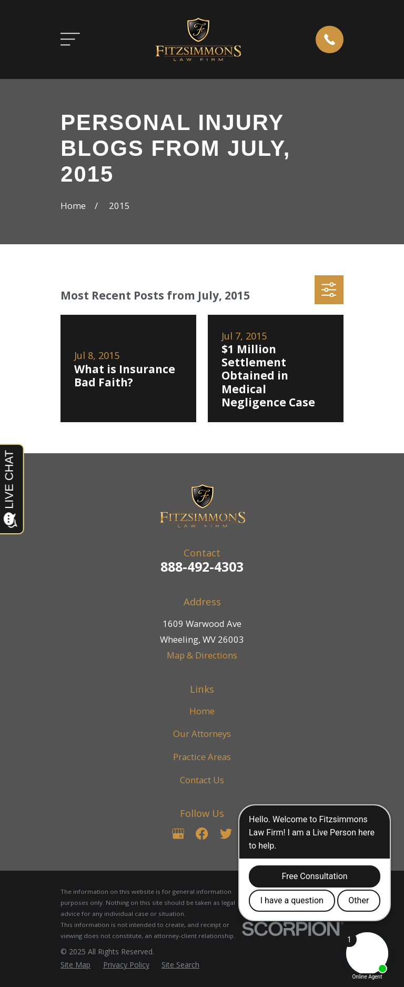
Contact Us (202, 780)
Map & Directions (202, 655)
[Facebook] (202, 834)
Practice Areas (202, 757)
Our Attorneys (202, 733)
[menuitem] (75, 964)
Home (202, 711)
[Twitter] (226, 834)
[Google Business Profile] (178, 834)
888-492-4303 (202, 566)
